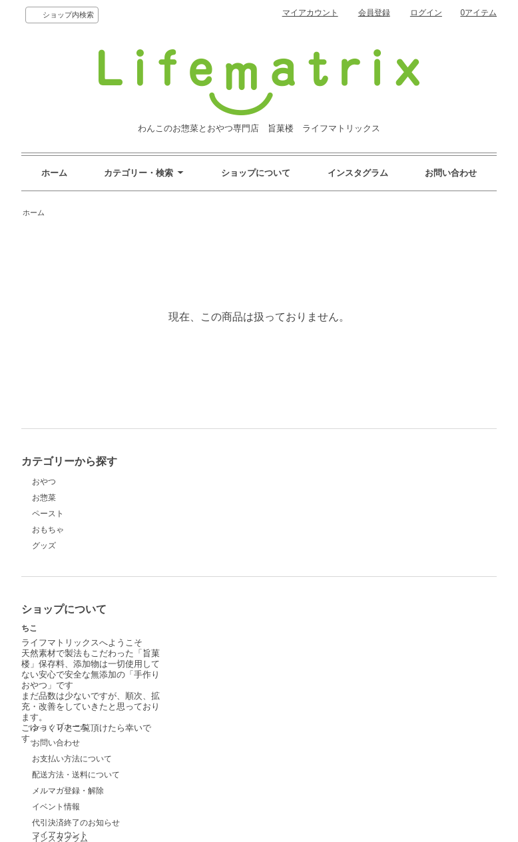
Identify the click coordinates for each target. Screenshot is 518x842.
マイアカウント (310, 12)
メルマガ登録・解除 (222, 679)
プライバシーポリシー (381, 679)
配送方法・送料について (230, 663)
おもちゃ (48, 529)
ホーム (54, 173)
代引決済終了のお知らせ (230, 711)
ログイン (426, 12)
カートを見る (365, 663)
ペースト (48, 513)
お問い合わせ (451, 173)
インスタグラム (358, 173)
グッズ (44, 545)
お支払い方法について (226, 647)
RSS (349, 695)
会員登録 (374, 12)
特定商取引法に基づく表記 (234, 743)
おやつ (44, 481)
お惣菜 (44, 497)
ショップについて (255, 173)
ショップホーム (214, 615)
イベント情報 (210, 695)
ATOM (375, 695)
